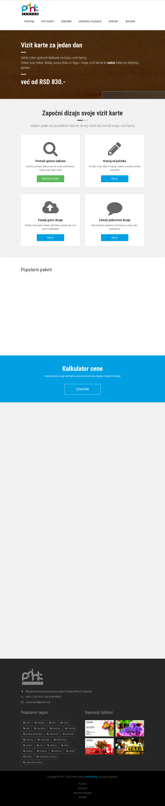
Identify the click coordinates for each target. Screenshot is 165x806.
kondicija (54, 728)
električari (52, 734)
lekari (65, 745)
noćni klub (43, 740)
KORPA (130, 21)
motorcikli (68, 734)
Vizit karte (47, 21)
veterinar (56, 751)
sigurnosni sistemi (32, 762)
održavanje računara (46, 757)
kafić (26, 723)
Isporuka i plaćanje (90, 21)
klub (26, 728)
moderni (42, 751)
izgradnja (39, 728)
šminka (27, 757)
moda (64, 723)
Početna (29, 21)
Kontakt (113, 21)
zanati (70, 751)
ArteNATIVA (91, 776)
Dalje (114, 178)
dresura (52, 745)
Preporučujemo (50, 178)
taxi (39, 745)
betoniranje (60, 740)
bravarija (70, 728)
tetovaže (39, 723)
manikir (27, 745)
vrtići (52, 723)
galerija (27, 751)
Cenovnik (66, 21)
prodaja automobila (32, 734)
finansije (28, 740)
